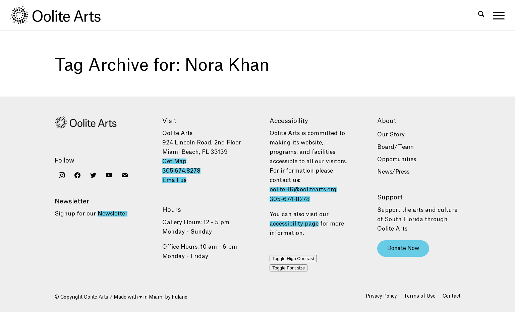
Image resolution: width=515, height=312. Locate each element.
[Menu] (497, 15)
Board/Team (395, 147)
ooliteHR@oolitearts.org (303, 189)
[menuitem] (481, 15)
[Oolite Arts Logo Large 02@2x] (59, 15)
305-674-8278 (290, 199)
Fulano (179, 297)
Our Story (391, 134)
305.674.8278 (181, 171)
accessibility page (294, 224)
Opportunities (396, 159)
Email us (174, 180)
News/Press (393, 172)
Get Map (174, 161)
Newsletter (112, 213)
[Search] (481, 15)
